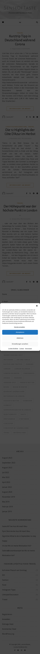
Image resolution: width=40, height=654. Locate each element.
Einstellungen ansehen (20, 344)
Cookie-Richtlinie (13, 348)
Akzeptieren (20, 332)
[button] (37, 306)
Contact (21, 348)
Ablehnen (20, 338)
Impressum (28, 348)
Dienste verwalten (19, 327)
